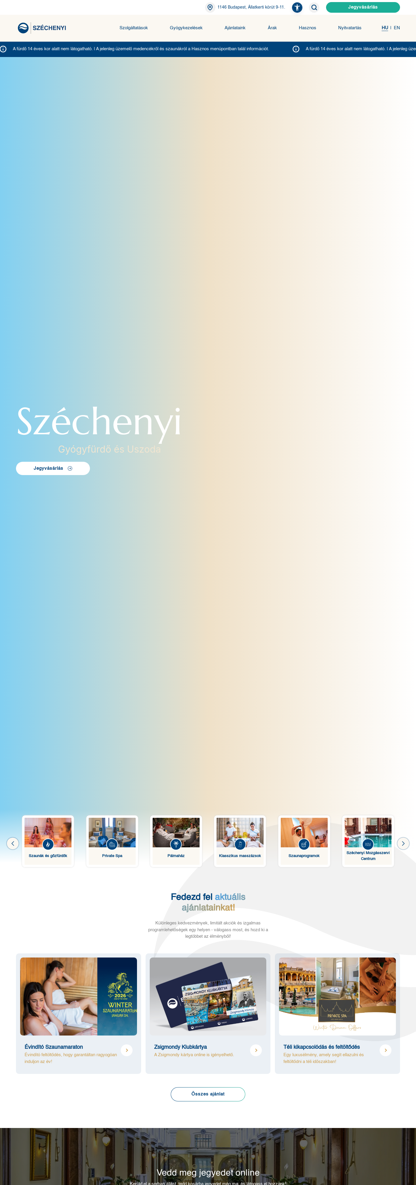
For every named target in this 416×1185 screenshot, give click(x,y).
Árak (272, 28)
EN (397, 28)
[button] (297, 7)
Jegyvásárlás (363, 7)
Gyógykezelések (186, 28)
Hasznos (307, 28)
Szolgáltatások (134, 28)
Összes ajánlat (208, 1094)
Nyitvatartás (350, 28)
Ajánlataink (235, 28)
